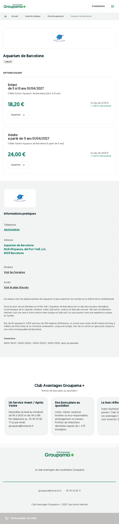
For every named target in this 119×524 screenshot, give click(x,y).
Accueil (14, 16)
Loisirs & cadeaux (32, 16)
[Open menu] (112, 6)
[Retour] (5, 16)
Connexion (98, 6)
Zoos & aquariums (56, 16)
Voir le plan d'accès (16, 287)
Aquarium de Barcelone (81, 16)
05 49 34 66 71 (73, 491)
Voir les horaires (14, 272)
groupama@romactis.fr (49, 491)
